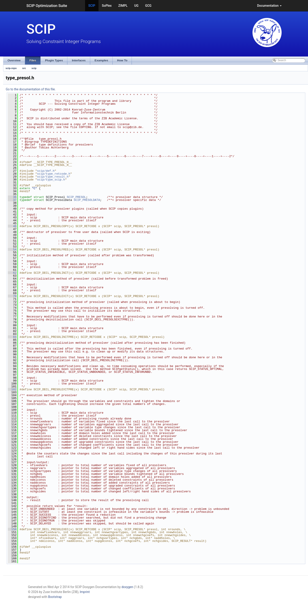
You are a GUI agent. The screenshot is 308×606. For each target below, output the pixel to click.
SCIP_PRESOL (76, 197)
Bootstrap (55, 597)
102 (12, 389)
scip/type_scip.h (51, 180)
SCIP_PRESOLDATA (87, 200)
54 (12, 250)
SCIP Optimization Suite (46, 5)
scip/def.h (46, 171)
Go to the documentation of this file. (31, 89)
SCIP (91, 5)
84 (12, 337)
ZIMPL (123, 5)
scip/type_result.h (52, 177)
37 (12, 200)
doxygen (127, 587)
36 (12, 197)
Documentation (269, 5)
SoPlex (106, 5)
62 (12, 273)
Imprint (85, 592)
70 (12, 296)
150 (12, 529)
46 (12, 226)
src (24, 68)
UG (136, 5)
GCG (148, 5)
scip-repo (11, 68)
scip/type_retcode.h (53, 174)
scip (34, 68)
